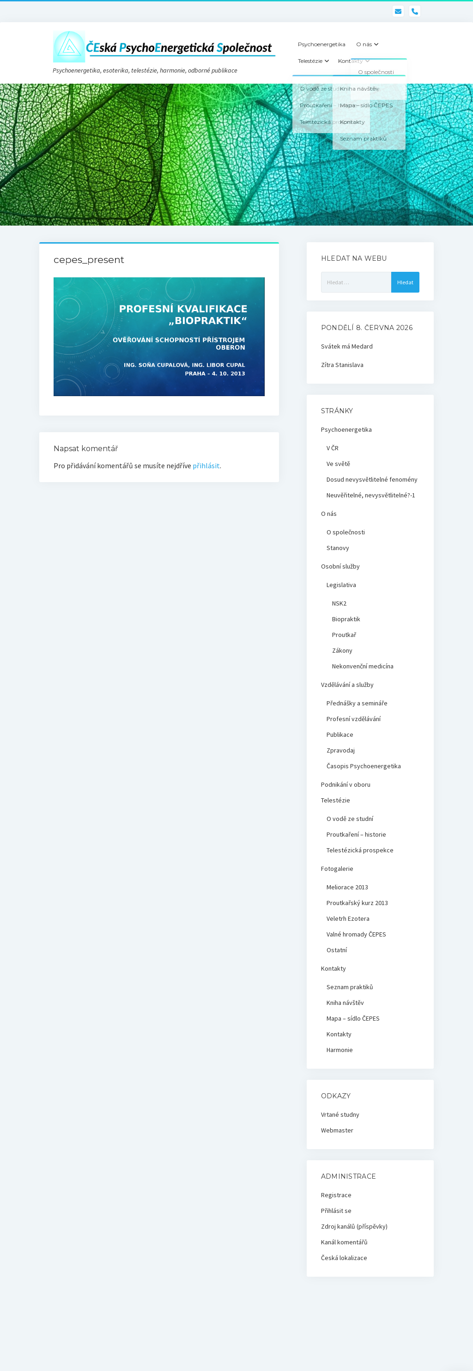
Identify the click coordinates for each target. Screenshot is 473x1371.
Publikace (340, 734)
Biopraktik (346, 619)
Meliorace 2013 (347, 887)
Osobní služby (340, 566)
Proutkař (344, 634)
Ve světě (338, 463)
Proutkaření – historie (356, 834)
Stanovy (338, 548)
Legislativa (341, 585)
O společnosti (346, 532)
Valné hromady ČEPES (356, 934)
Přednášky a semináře (357, 703)
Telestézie (310, 60)
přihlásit (206, 465)
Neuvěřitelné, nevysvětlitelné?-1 (371, 495)
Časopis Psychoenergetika (364, 766)
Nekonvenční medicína (363, 666)
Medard (362, 346)
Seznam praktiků (350, 987)
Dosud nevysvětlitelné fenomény (372, 479)
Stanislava (349, 365)
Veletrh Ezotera (348, 918)
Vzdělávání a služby (347, 684)
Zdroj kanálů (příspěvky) (354, 1226)
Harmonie (340, 1050)
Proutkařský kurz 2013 (357, 903)
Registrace (336, 1195)
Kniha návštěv (345, 1002)
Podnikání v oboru (345, 784)
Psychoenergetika (322, 44)
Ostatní (337, 950)
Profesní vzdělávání (354, 719)
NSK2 (339, 603)
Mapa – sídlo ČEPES (353, 1018)
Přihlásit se (336, 1210)
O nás (364, 44)
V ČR (333, 448)
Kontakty (350, 60)
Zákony (342, 650)
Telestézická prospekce (360, 850)
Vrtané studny (340, 1114)
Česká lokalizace (344, 1258)
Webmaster (337, 1130)
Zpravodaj (341, 750)
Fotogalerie (337, 868)
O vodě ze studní (350, 818)
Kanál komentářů (344, 1242)
